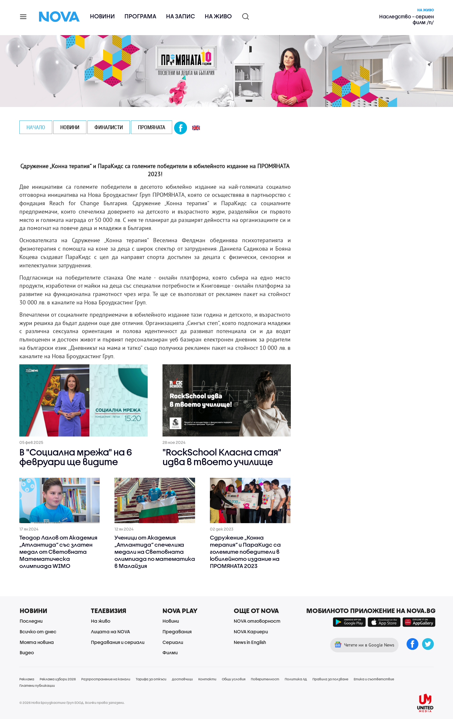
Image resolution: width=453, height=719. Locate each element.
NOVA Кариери (251, 631)
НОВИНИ (69, 127)
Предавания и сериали (117, 642)
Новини (102, 16)
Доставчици (182, 679)
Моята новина (37, 642)
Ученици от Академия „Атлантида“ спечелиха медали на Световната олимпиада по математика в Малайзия (154, 551)
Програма (140, 16)
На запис (180, 16)
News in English (250, 642)
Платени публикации (37, 685)
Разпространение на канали (105, 679)
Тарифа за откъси (151, 679)
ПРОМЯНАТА (151, 127)
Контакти (207, 679)
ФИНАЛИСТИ (108, 127)
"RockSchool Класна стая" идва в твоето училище (221, 457)
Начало (35, 127)
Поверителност (265, 679)
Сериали (172, 642)
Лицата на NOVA (110, 631)
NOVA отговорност (257, 621)
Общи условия (233, 679)
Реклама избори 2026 (58, 679)
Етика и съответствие (374, 679)
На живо (218, 16)
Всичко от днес (38, 631)
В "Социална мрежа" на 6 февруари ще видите (75, 457)
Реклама (26, 679)
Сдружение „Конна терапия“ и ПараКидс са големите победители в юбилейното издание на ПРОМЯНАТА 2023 (245, 551)
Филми (170, 652)
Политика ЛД (296, 679)
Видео (27, 652)
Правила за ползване (330, 679)
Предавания (177, 631)
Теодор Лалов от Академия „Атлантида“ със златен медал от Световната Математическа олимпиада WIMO (58, 551)
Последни (31, 621)
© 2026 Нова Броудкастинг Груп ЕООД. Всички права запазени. (72, 703)
